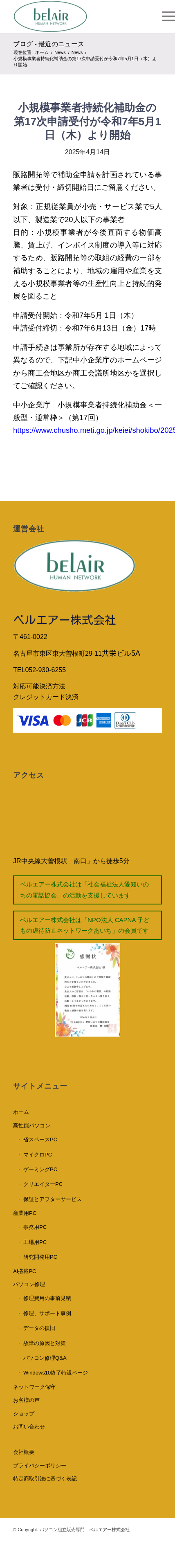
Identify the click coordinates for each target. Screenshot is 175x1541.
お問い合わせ (29, 1427)
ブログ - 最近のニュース (48, 43)
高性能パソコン (31, 1126)
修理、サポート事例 (47, 1313)
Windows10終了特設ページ (55, 1373)
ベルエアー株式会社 (64, 619)
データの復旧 (39, 1328)
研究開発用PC (40, 1257)
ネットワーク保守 (34, 1387)
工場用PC (35, 1242)
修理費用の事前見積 (47, 1298)
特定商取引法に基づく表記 (45, 1479)
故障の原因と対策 (44, 1343)
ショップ (23, 1414)
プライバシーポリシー (39, 1465)
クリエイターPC (43, 1184)
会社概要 (23, 1452)
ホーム (21, 1112)
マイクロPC (37, 1155)
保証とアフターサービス (52, 1199)
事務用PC (35, 1227)
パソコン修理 (29, 1284)
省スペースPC (40, 1139)
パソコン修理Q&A (44, 1358)
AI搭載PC (24, 1271)
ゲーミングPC (40, 1169)
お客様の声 (26, 1400)
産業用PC (24, 1213)
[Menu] (158, 16)
